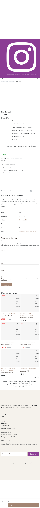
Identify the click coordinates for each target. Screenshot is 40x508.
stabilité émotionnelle (31, 208)
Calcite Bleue (23, 290)
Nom (2, 239)
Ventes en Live (5, 401)
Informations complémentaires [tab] (17, 167)
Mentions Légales (6, 409)
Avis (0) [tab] (29, 167)
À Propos (3, 395)
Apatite (22, 345)
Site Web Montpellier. (32, 439)
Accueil (3, 81)
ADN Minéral (5, 393)
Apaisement (22, 208)
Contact (3, 397)
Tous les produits (10, 81)
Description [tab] (4, 167)
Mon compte (4, 399)
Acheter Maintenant (30, 505)
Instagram (10, 383)
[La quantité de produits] (5, 501)
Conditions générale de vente (9, 411)
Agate (3, 290)
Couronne (21, 196)
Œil (26, 196)
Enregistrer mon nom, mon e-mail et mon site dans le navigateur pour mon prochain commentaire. (19, 256)
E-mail (2, 246)
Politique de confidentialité (8, 413)
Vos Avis (3, 226)
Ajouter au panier (15, 505)
